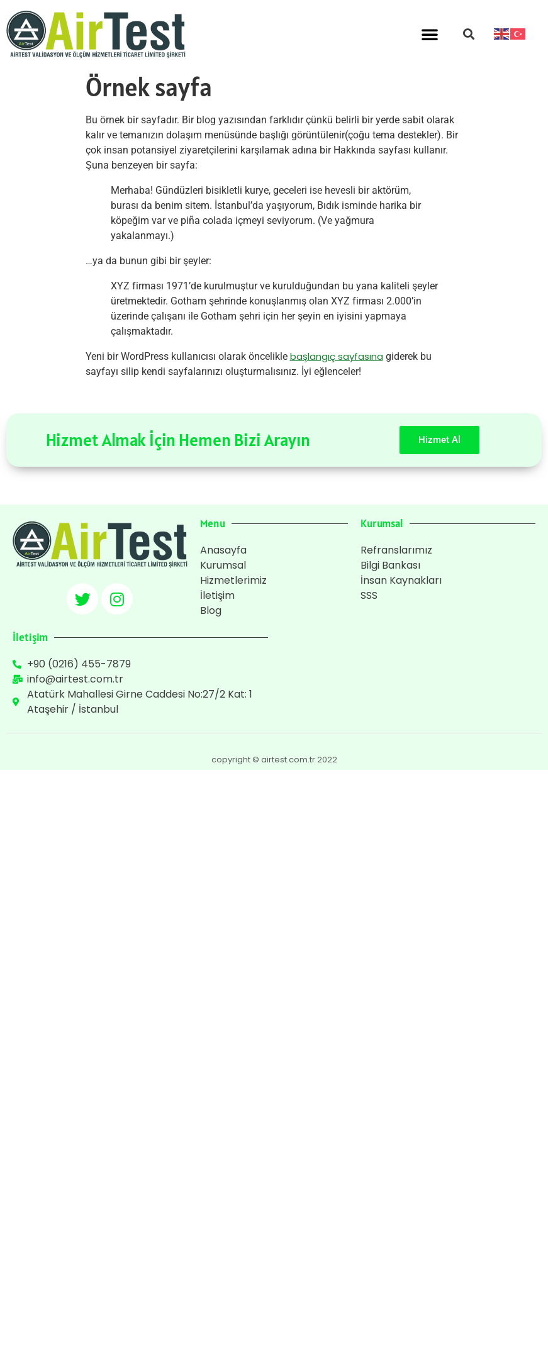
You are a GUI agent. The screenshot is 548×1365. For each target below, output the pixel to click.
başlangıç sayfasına (336, 356)
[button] (430, 34)
